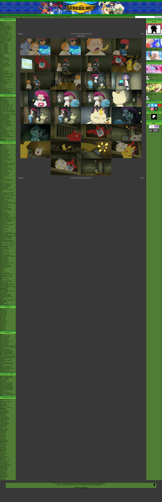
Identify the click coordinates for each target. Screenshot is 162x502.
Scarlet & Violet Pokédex (45, 16)
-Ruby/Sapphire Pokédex (5, 27)
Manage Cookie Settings (98, 483)
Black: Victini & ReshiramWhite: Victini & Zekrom (7, 354)
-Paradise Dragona (4, 466)
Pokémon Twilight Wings (5, 122)
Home (10, 16)
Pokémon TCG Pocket (5, 160)
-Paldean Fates (3, 425)
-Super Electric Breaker (5, 465)
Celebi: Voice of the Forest (6, 341)
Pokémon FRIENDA (4, 304)
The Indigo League (4, 100)
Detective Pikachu (4, 187)
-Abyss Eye (2, 450)
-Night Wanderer (4, 468)
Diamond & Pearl (4, 230)
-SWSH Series (3, 432)
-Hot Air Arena (3, 461)
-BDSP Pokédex (3, 35)
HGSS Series (3, 324)
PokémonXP (3, 74)
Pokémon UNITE (4, 156)
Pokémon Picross (4, 204)
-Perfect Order (3, 409)
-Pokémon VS (3, 475)
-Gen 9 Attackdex (4, 52)
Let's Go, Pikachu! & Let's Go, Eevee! (7, 181)
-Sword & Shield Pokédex (6, 34)
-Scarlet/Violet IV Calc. (5, 64)
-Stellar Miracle (3, 467)
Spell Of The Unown (4, 339)
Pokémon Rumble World (5, 201)
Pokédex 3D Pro (4, 223)
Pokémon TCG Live (4, 176)
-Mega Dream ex (4, 453)
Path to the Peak (4, 127)
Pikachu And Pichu (4, 378)
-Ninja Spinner (3, 451)
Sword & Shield (3, 162)
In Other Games (3, 292)
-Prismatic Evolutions (5, 418)
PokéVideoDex (3, 130)
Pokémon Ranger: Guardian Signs (8, 233)
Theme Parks (3, 85)
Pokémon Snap (3, 282)
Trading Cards (8, 397)
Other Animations (4, 132)
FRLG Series (3, 320)
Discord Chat (3, 87)
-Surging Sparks (3, 419)
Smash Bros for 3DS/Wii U (6, 208)
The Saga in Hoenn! (4, 104)
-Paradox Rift (3, 426)
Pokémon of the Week (5, 65)
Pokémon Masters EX (5, 155)
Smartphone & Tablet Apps (6, 296)
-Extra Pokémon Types (5, 401)
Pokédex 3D (3, 222)
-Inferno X (2, 454)
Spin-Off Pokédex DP (5, 59)
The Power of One (4, 338)
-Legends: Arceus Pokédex (6, 36)
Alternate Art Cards (4, 405)
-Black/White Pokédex (5, 29)
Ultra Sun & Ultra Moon (5, 179)
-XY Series (2, 434)
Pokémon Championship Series (7, 73)
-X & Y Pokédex (3, 30)
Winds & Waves (3, 145)
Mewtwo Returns (4, 340)
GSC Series (3, 317)
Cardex (1, 61)
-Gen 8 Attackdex (4, 51)
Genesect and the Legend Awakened (6, 359)
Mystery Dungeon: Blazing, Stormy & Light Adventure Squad (8, 236)
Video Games (8, 142)
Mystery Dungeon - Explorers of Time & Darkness (7, 246)
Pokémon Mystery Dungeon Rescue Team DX (6, 170)
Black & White (3, 212)
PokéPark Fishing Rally (5, 266)
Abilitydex (2, 56)
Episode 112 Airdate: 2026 (151, 94)
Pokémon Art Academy (5, 197)
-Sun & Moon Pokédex (5, 32)
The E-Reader (3, 267)
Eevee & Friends (4, 391)
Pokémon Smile (3, 171)
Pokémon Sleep (3, 157)
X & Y (1, 191)
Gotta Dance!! (3, 381)
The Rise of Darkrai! (4, 349)
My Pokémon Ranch (4, 248)
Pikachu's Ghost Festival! (5, 384)
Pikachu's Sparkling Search (6, 388)
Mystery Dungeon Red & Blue (7, 262)
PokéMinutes (3, 128)
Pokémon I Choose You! (5, 366)
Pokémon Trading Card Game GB (7, 286)
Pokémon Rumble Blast (5, 221)
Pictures (149, 79)
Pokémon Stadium (4, 285)
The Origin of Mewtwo (5, 335)
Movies (8, 332)
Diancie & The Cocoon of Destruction (5, 361)
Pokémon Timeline (4, 71)
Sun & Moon (3, 178)
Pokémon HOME (4, 165)
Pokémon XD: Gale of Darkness (7, 256)
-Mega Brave (3, 456)
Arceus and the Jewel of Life (6, 351)
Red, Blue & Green (4, 278)
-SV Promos (3, 443)
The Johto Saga (3, 102)
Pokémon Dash (3, 257)
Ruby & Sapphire (4, 251)
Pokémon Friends (4, 152)
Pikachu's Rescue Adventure (6, 377)
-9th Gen (2, 68)
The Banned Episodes (5, 117)
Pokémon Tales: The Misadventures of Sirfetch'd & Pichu (6, 136)
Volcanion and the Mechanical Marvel (7, 364)
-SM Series (2, 433)
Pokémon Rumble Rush (5, 185)
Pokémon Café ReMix (5, 154)
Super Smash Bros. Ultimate (6, 189)
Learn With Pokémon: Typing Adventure (6, 225)
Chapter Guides (3, 313)
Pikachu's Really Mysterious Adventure (6, 390)
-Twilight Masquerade (5, 423)
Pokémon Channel (4, 258)
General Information (4, 308)
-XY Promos (3, 447)
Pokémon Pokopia (4, 151)
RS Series (2, 319)
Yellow (1, 279)
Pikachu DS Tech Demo (5, 265)
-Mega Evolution (3, 413)
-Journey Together (4, 417)
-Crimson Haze (3, 470)
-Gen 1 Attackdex (4, 43)
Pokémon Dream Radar (5, 214)
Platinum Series (3, 323)
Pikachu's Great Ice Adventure (7, 387)
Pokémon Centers (4, 72)
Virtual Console (3, 293)
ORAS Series (3, 329)
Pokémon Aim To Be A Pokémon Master (7, 112)
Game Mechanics (4, 63)
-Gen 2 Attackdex (4, 44)
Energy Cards (3, 404)
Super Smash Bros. (4, 287)
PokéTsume (2, 140)
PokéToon (2, 126)
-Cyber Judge (3, 472)
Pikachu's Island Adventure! (6, 385)
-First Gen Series (4, 440)
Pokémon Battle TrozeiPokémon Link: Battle (7, 196)
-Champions (3, 67)
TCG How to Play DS (5, 226)
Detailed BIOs (3, 312)
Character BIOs (3, 311)
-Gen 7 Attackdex (4, 50)
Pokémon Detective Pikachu (6, 371)
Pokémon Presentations (5, 81)
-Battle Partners (3, 462)
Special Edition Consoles (5, 294)
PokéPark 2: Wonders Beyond (7, 220)
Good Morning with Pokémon (6, 131)
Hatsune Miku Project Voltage (6, 76)
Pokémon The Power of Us (6, 367)
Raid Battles (3, 406)
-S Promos (2, 478)
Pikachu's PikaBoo (4, 379)
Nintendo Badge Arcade (5, 209)
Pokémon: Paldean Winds (6, 125)
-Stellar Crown (3, 421)
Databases (7, 20)
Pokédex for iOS (4, 227)
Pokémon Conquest (4, 218)
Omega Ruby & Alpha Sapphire (7, 192)
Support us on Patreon (81, 487)
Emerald (2, 253)
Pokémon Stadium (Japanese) (7, 284)
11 (88, 33)
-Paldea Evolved (4, 430)
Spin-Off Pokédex (4, 58)
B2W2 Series (3, 326)
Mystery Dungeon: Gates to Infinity (8, 217)
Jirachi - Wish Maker (4, 343)
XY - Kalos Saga (4, 108)
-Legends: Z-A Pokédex (5, 39)
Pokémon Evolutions (4, 123)
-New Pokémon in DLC (5, 91)
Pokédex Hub (33, 16)
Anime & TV (8, 95)
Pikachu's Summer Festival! (6, 382)
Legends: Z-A (3, 148)
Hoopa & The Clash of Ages (6, 362)
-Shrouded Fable (4, 422)
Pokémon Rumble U (4, 216)
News (1, 21)
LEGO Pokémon (4, 82)
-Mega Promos (3, 442)
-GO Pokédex (3, 37)
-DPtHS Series (3, 436)
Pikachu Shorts (8, 374)
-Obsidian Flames (4, 428)
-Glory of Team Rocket (5, 460)
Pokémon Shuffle (4, 200)
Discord (26, 16)
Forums (15, 16)
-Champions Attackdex (5, 53)
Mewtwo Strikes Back (5, 336)
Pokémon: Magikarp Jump (6, 183)
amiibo (1, 299)
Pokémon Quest (3, 188)
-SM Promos (3, 445)
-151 (1, 427)
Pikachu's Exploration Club (6, 386)
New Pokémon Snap (4, 173)
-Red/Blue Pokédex (4, 25)
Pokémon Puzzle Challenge (6, 274)
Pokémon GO (3, 153)
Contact (21, 16)
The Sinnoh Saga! (4, 106)
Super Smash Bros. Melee (6, 276)
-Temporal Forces (4, 424)
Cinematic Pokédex (4, 62)
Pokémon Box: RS (4, 259)
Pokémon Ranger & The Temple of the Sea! (8, 347)
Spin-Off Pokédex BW (5, 60)
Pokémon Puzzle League (5, 280)
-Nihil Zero (2, 452)
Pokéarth (68, 16)
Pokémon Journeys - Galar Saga (7, 110)
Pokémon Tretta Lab (4, 215)
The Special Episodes (5, 116)
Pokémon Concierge (4, 134)
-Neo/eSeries (3, 439)
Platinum (2, 231)
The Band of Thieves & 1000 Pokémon (6, 199)
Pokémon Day (3, 80)
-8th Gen (2, 69)
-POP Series (3, 448)
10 (86, 33)
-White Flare (3, 415)
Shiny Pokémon (3, 118)
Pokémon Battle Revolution (6, 240)
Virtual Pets (2, 297)
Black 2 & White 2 (4, 213)
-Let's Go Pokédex (4, 33)
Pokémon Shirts (3, 83)
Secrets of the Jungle (5, 369)
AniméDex (2, 98)
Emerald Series (3, 321)
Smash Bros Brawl (4, 249)
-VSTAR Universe (4, 474)
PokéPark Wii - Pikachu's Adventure (5, 238)
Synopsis (149, 97)
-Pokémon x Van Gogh (5, 79)
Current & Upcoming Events (6, 88)
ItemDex (2, 54)
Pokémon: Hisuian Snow (5, 124)
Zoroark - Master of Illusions (6, 352)
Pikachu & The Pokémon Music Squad (7, 395)
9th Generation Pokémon (5, 90)
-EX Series (2, 437)
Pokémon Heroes (4, 342)
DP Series (2, 322)
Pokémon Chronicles (4, 115)
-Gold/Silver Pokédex (5, 26)
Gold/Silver (2, 270)
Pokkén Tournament (4, 206)
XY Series (2, 328)
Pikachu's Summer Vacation (6, 376)
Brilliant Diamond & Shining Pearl (7, 163)
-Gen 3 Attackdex (4, 45)
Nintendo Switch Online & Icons (7, 300)
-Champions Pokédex (5, 41)
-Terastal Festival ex (4, 463)
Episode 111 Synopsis (152, 76)
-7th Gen (2, 70)
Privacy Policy (86, 483)
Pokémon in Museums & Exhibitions (5, 78)
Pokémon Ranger (4, 261)
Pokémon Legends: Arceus (6, 164)
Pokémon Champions (5, 150)
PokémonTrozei (3, 264)
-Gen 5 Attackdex (4, 47)
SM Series (2, 330)
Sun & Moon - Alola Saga (5, 109)
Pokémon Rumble (4, 234)
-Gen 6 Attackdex (4, 49)
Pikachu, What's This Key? (6, 393)
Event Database (3, 89)
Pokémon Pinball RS (4, 260)
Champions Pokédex (59, 16)
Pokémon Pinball (4, 283)
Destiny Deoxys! (3, 344)
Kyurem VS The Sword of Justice (7, 356)
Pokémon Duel (3, 207)
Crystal (1, 271)
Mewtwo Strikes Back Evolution (7, 368)
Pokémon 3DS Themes (5, 295)
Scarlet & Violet (3, 147)
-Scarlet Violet (3, 431)
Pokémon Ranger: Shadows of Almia (7, 244)
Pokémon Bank (3, 194)
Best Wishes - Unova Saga (6, 107)
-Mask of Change (4, 469)
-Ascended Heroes (4, 410)
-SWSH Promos (3, 444)
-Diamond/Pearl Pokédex (5, 28)
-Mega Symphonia (4, 457)
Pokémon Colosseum (5, 255)
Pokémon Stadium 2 (4, 273)
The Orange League (4, 101)
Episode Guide (81, 36)
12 (91, 33)
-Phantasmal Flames (4, 412)
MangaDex (2, 310)
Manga (8, 307)
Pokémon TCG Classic (5, 407)
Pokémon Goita (3, 302)
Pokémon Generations (5, 120)
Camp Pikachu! (3, 380)
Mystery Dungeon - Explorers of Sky (7, 242)
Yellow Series (3, 316)
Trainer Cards (3, 403)
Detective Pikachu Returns (6, 159)
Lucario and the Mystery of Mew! (7, 345)
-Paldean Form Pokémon (5, 93)
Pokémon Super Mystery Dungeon (8, 203)
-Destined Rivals (4, 416)
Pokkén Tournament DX (5, 186)
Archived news (3, 23)
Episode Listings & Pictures (6, 97)
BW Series (2, 325)
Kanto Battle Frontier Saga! (6, 105)
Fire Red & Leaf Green (5, 252)
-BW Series (2, 435)
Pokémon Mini (3, 275)
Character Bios (3, 99)
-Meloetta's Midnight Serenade (7, 357)
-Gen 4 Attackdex (4, 46)
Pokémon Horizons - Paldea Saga (7, 114)
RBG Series (3, 315)
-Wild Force (2, 471)
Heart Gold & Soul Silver (5, 232)
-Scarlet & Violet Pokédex (6, 38)
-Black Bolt (2, 414)
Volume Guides (3, 314)
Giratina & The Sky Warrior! (6, 350)
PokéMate (2, 268)
